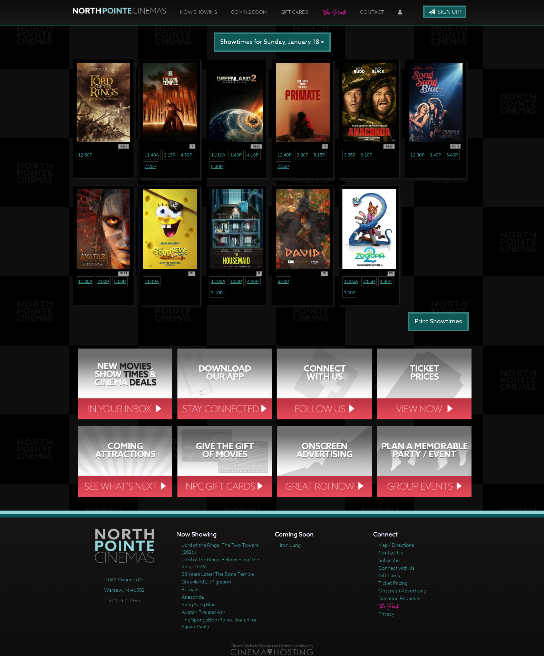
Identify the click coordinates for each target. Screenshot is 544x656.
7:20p (150, 166)
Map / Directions (396, 545)
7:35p (283, 166)
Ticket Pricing (393, 583)
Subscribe (389, 560)
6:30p (217, 166)
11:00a (218, 281)
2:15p (170, 155)
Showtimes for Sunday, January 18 (272, 42)
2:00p (103, 281)
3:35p (350, 155)
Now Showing (198, 12)
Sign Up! (444, 12)
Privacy (386, 613)
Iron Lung (290, 545)
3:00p (303, 155)
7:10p (217, 292)
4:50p (186, 155)
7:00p (350, 292)
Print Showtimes (438, 321)
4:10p (253, 155)
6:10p (366, 155)
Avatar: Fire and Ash (203, 612)
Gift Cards (294, 12)
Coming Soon (249, 12)
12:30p (417, 155)
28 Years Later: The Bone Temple (218, 574)
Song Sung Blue (199, 604)
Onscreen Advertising (402, 590)
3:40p (435, 155)
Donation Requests (399, 598)
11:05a (351, 281)
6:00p (120, 281)
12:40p (285, 155)
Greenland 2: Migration (206, 581)
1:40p (236, 155)
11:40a (152, 155)
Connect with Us (396, 567)
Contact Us (390, 552)
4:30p (386, 281)
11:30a (85, 281)
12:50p (85, 155)
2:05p (369, 281)
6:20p (283, 281)
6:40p (452, 155)
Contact (372, 12)
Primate (190, 589)
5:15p (319, 155)
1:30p (236, 281)
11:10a (218, 155)
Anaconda (193, 596)
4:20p (253, 281)
